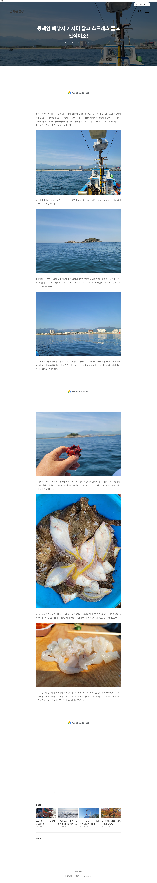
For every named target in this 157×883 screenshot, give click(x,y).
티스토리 (78, 871)
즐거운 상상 (17, 11)
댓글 (38, 838)
